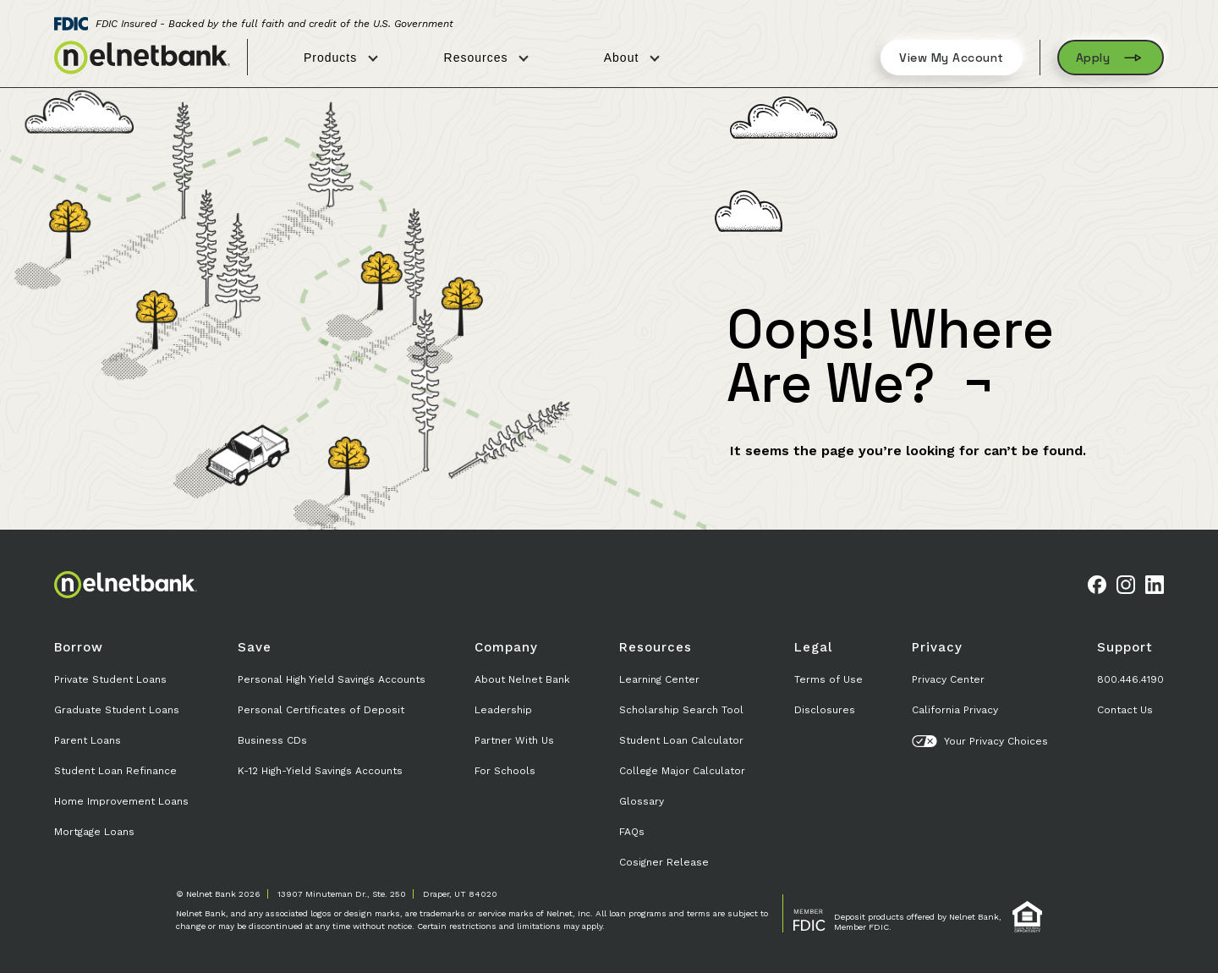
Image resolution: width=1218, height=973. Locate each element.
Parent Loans (87, 740)
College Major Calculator (682, 771)
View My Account (951, 57)
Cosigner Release (664, 862)
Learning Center (659, 679)
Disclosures (824, 710)
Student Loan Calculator (681, 740)
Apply (1111, 57)
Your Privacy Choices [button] (980, 741)
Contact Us (1125, 710)
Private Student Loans (110, 679)
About (632, 57)
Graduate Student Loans (116, 710)
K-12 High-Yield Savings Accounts (320, 771)
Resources (486, 57)
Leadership (503, 710)
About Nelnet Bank (522, 679)
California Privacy (955, 710)
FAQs (632, 832)
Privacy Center (948, 679)
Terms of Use (828, 679)
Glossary (641, 801)
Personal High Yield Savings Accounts (331, 679)
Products (341, 57)
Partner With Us (514, 740)
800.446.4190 (1130, 679)
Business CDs (272, 740)
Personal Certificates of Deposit (321, 710)
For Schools (505, 771)
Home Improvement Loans (121, 801)
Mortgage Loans (94, 832)
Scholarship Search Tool (681, 710)
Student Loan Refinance (115, 771)
